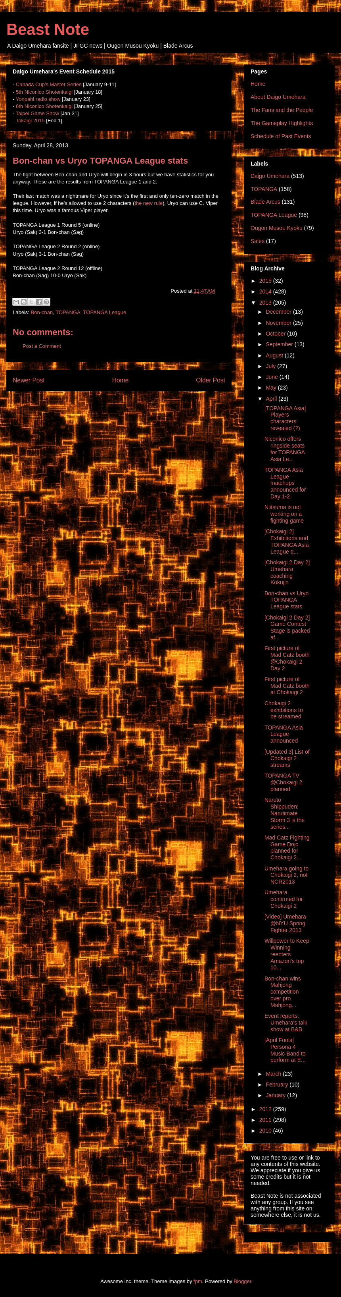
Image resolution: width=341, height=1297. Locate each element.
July (271, 366)
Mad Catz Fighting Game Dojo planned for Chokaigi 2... (287, 847)
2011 (266, 1120)
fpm (197, 1281)
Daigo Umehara (270, 176)
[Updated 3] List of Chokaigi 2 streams (287, 758)
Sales (257, 241)
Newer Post (29, 380)
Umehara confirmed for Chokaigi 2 (283, 899)
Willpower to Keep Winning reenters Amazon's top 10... (286, 954)
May (272, 387)
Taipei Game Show (37, 113)
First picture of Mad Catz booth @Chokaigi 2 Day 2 (287, 658)
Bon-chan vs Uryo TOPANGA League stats (286, 600)
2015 (266, 281)
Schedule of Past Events (281, 136)
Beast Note (47, 29)
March (274, 1074)
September (280, 344)
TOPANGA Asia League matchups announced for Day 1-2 (285, 483)
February (277, 1084)
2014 (266, 291)
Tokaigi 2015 (30, 121)
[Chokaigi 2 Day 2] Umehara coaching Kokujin (287, 572)
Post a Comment (42, 346)
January (276, 1095)
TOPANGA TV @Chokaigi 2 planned (283, 782)
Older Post (210, 380)
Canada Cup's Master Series (49, 84)
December (279, 312)
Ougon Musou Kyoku (277, 228)
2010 (266, 1130)
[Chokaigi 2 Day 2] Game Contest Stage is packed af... (287, 627)
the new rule (148, 203)
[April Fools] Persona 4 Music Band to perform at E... (285, 1050)
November (279, 323)
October (276, 333)
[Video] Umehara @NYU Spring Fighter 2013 (285, 923)
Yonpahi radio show (38, 99)
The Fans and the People (282, 110)
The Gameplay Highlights (282, 123)
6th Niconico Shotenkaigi (44, 106)
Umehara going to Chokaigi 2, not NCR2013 (286, 875)
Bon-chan (42, 312)
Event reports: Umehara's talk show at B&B (285, 1023)
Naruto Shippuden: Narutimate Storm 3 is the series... (284, 813)
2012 (266, 1109)
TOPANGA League (104, 312)
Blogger (242, 1281)
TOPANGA (68, 312)
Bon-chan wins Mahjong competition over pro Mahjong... (282, 991)
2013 (266, 302)
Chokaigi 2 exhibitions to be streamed (283, 710)
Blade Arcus (265, 202)
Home (120, 380)
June (272, 377)
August (275, 355)
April (272, 399)
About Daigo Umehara (278, 97)
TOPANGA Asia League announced (283, 734)
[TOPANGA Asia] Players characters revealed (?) (285, 418)
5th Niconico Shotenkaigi (44, 92)
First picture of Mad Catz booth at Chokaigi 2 (287, 686)
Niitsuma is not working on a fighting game (284, 514)
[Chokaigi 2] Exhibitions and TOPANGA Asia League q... (286, 541)
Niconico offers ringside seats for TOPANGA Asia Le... (284, 449)
